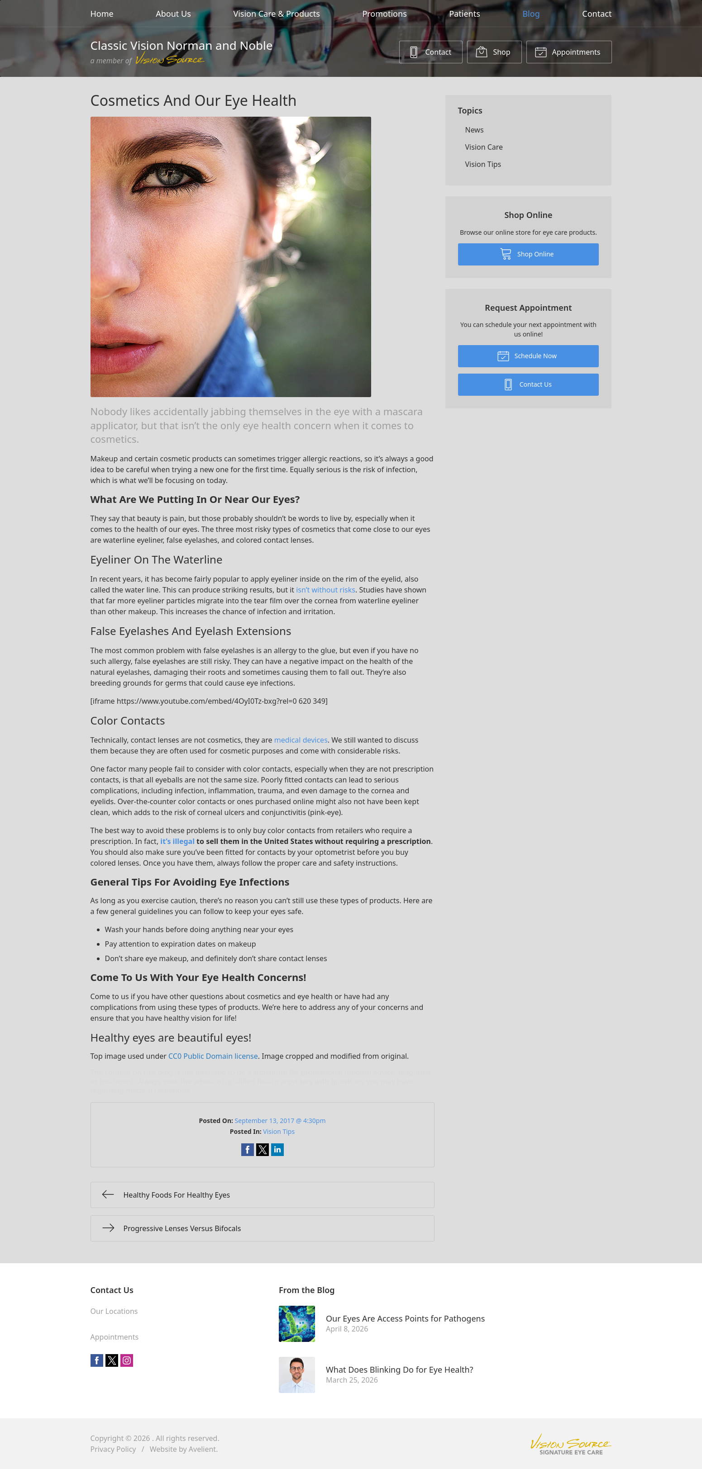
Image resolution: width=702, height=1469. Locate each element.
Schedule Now (527, 355)
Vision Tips (279, 1131)
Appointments (568, 51)
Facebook (97, 1360)
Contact (596, 13)
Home (102, 13)
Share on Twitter (262, 1149)
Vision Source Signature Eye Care (571, 1444)
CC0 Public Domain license (213, 1056)
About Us (173, 13)
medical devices (301, 740)
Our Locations (114, 1311)
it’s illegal (177, 841)
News (474, 130)
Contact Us (527, 384)
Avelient (202, 1449)
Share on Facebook (247, 1149)
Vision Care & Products (276, 13)
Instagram (126, 1360)
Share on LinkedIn (277, 1149)
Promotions (384, 13)
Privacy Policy (113, 1449)
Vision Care (484, 147)
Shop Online (527, 253)
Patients (464, 13)
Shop (492, 51)
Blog (531, 13)
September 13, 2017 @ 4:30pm (280, 1120)
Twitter (111, 1360)
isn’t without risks (325, 590)
